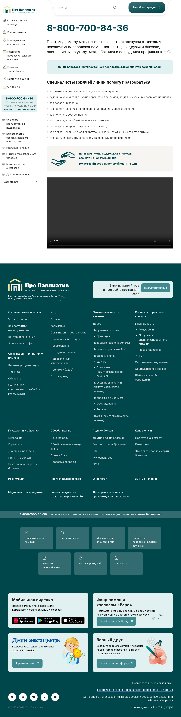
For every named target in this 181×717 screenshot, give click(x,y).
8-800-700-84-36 (87, 27)
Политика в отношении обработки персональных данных (135, 689)
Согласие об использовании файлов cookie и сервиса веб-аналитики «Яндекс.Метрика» (128, 698)
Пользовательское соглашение (152, 683)
